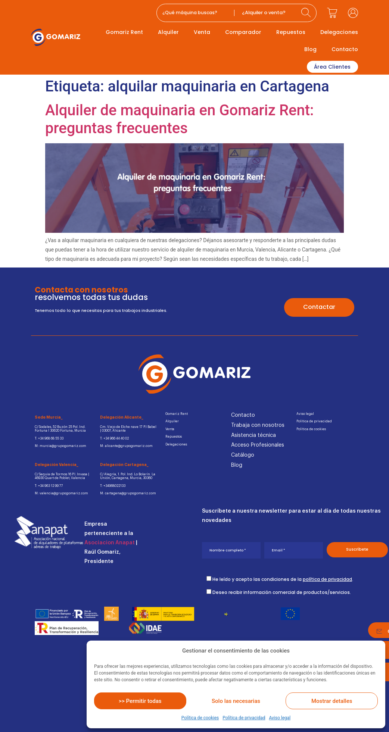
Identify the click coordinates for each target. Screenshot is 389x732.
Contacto (345, 49)
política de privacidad (327, 577)
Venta (202, 32)
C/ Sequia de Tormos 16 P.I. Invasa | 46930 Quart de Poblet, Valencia (60, 475)
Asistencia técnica (253, 434)
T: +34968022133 (111, 484)
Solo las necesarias (236, 701)
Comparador (243, 32)
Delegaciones (339, 32)
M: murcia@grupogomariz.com (59, 445)
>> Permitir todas (140, 701)
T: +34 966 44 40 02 (113, 437)
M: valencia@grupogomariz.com (60, 492)
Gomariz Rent (124, 32)
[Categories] (266, 13)
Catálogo (242, 454)
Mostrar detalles (331, 701)
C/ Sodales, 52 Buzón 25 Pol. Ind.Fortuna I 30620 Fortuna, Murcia (60, 428)
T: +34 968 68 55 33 (47, 437)
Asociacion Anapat (109, 541)
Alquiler (168, 32)
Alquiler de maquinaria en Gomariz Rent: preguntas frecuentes (179, 118)
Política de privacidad (243, 717)
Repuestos (290, 32)
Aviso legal (279, 717)
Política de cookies (200, 717)
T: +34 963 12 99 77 (47, 484)
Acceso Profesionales (257, 444)
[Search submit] (307, 13)
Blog (310, 49)
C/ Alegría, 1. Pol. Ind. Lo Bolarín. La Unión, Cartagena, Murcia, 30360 (127, 475)
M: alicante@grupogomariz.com (125, 445)
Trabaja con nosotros (257, 425)
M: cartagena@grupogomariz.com (127, 492)
